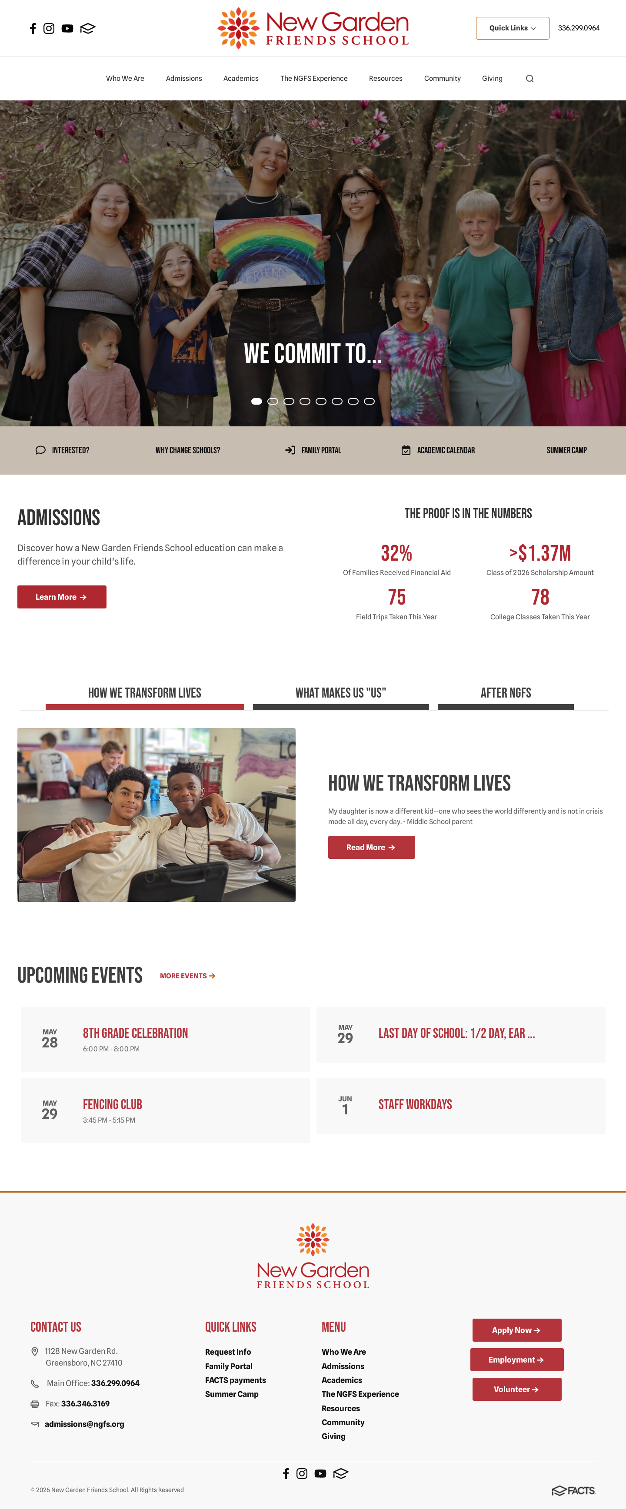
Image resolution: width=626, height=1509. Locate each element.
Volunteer (517, 1390)
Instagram (48, 28)
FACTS (88, 28)
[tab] (102, 697)
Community (446, 78)
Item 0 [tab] (261, 402)
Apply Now (517, 1331)
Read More (371, 848)
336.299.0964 (579, 28)
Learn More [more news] (62, 597)
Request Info (228, 1351)
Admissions (188, 78)
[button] (530, 78)
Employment (517, 1360)
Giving (496, 78)
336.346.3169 (85, 1403)
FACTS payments (235, 1380)
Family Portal (229, 1366)
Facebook (33, 28)
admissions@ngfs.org (84, 1424)
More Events (188, 976)
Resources (389, 78)
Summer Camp (232, 1394)
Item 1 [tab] (277, 402)
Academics (244, 78)
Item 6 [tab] (358, 402)
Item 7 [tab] (374, 402)
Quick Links (512, 28)
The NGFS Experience (317, 78)
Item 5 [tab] (342, 402)
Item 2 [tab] (293, 402)
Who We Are (129, 78)
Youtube (67, 28)
